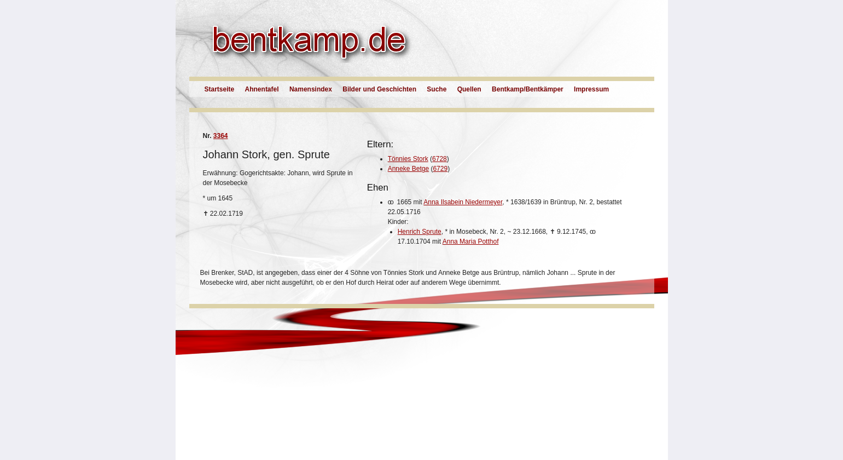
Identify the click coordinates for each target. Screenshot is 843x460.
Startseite (220, 89)
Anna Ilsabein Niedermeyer (462, 202)
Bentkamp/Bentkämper (527, 89)
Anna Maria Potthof (471, 241)
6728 (439, 159)
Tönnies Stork (408, 159)
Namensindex (310, 89)
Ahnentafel (262, 89)
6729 (440, 169)
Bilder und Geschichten (379, 89)
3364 (220, 136)
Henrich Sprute (419, 231)
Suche (436, 89)
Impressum (591, 89)
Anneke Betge (408, 169)
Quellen (469, 89)
